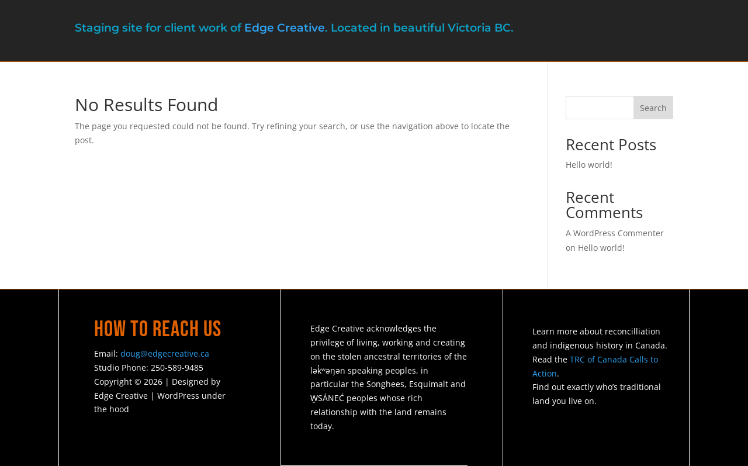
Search (653, 107)
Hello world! (589, 164)
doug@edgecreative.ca (164, 353)
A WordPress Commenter (615, 233)
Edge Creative (284, 27)
